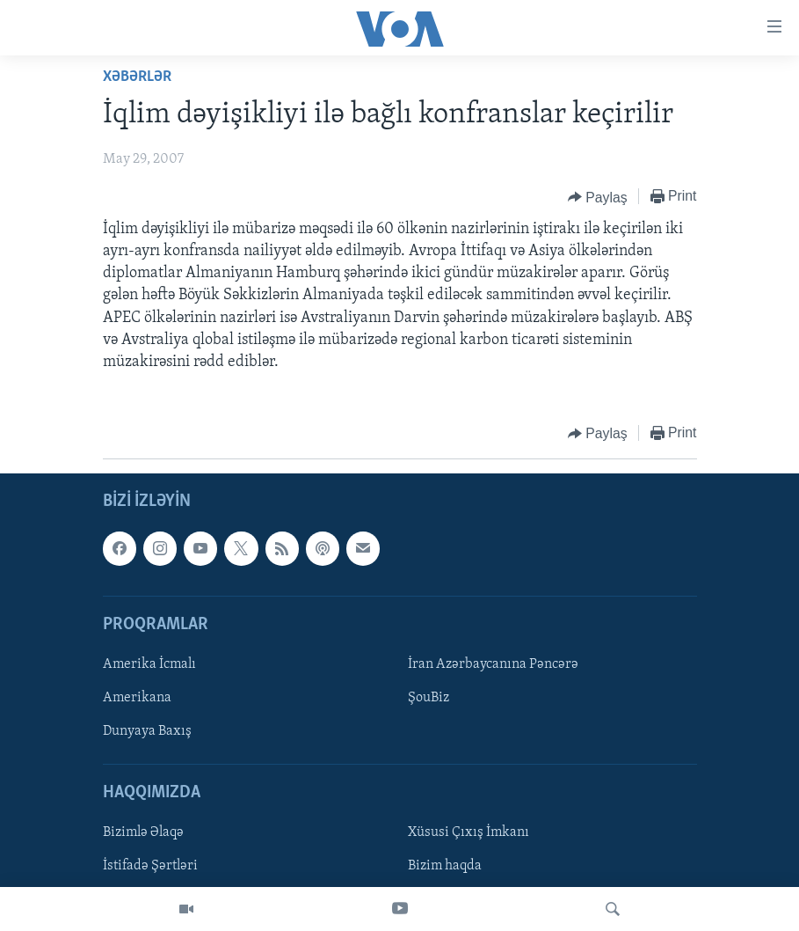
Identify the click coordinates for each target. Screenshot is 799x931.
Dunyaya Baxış (147, 731)
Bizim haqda (445, 867)
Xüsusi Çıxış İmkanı (468, 833)
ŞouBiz (428, 698)
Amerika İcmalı (149, 664)
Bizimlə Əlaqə (143, 833)
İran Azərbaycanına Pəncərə (493, 664)
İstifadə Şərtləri (150, 867)
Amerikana (137, 698)
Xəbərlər (137, 77)
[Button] (598, 197)
